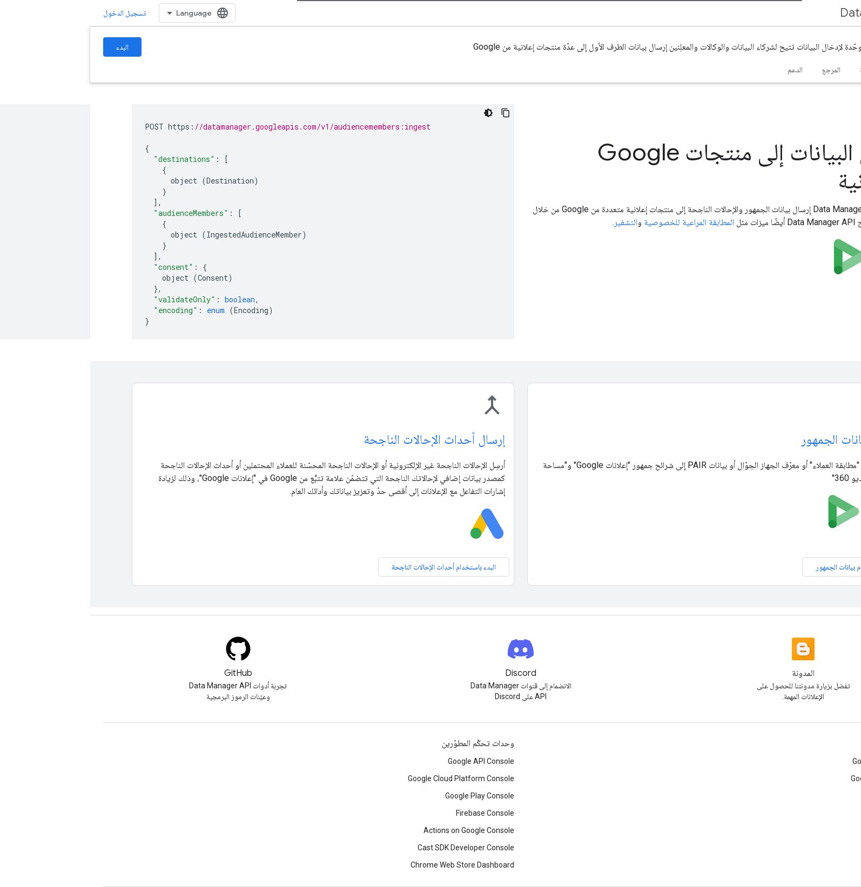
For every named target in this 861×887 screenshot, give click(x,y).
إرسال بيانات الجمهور (760, 439)
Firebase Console (395, 813)
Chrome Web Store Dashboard (372, 865)
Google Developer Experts (804, 778)
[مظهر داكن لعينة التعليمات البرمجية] (398, 112)
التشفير (535, 222)
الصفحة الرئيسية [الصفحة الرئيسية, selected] (825, 70)
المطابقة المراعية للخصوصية (599, 222)
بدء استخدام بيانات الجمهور (763, 567)
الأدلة (777, 70)
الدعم (704, 70)
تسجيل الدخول (34, 13)
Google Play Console (389, 795)
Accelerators (826, 795)
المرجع (741, 70)
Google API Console (391, 761)
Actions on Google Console (378, 830)
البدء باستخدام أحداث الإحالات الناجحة (353, 567)
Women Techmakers (812, 813)
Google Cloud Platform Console (371, 778)
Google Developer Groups (805, 761)
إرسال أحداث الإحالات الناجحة (344, 439)
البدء (32, 47)
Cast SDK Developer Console (375, 847)
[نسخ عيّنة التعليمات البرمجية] (415, 112)
